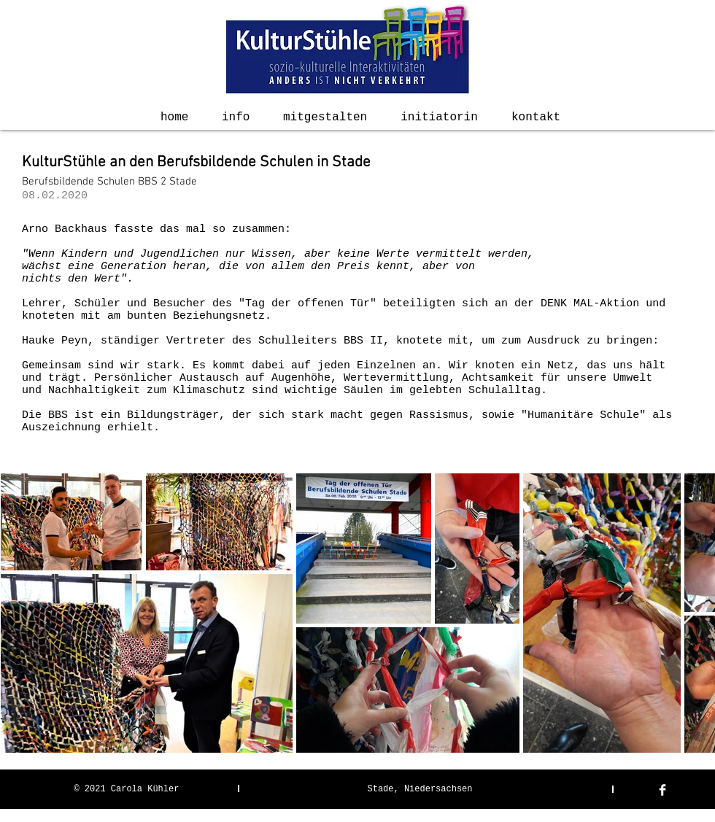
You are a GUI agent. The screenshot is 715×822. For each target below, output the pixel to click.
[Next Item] (689, 612)
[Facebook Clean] (662, 790)
